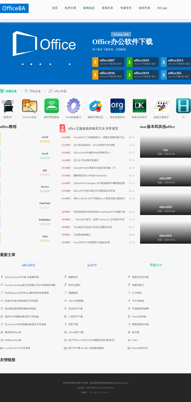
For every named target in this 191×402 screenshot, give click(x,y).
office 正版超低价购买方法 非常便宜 (93, 128)
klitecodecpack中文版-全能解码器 (22, 277)
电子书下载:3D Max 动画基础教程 (86, 348)
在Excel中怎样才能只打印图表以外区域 (94, 191)
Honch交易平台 (140, 348)
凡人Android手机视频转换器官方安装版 (25, 324)
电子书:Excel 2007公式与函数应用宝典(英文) (91, 340)
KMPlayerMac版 (13, 340)
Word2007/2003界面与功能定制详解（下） (96, 168)
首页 (55, 8)
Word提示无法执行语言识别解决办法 (93, 227)
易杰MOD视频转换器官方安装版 (22, 316)
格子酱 (135, 332)
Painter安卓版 (139, 316)
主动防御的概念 (82, 234)
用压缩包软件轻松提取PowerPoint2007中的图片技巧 (99, 212)
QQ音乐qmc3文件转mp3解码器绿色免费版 (27, 293)
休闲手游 (144, 8)
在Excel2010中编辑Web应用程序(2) (92, 152)
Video (135, 340)
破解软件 (73, 277)
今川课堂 (137, 293)
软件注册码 (74, 285)
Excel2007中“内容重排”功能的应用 (92, 242)
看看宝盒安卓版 (140, 277)
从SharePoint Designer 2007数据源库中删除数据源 (99, 183)
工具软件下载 (75, 316)
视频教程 (73, 293)
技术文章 (70, 8)
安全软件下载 (75, 308)
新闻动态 (89, 8)
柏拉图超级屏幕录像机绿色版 (20, 308)
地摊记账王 (138, 285)
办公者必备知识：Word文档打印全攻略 (94, 145)
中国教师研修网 (140, 308)
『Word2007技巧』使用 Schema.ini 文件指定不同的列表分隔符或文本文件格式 (99, 219)
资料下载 (73, 324)
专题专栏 (126, 8)
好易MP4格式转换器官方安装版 (21, 301)
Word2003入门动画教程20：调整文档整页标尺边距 (99, 137)
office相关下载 (76, 332)
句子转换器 (138, 301)
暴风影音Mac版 (13, 332)
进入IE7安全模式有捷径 (86, 160)
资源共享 (107, 8)
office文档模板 (76, 301)
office (14, 8)
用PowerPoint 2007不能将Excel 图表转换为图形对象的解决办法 (99, 198)
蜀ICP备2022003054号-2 (99, 392)
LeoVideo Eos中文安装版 (17, 348)
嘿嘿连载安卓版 (140, 324)
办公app (162, 8)
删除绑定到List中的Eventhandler (90, 175)
